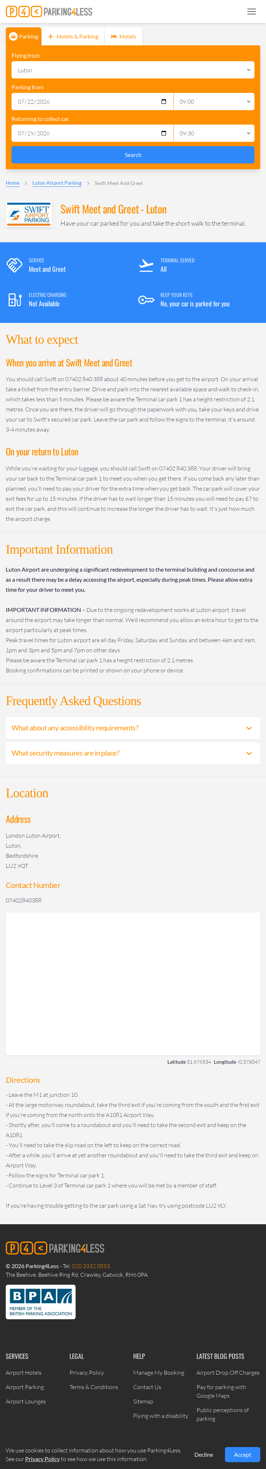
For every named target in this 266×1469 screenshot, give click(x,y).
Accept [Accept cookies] (242, 1454)
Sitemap (143, 1401)
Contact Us (147, 1387)
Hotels (122, 36)
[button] (251, 11)
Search (133, 154)
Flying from (26, 55)
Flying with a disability (160, 1415)
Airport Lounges (26, 1401)
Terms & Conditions (93, 1387)
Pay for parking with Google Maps (221, 1391)
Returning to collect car (40, 118)
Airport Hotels (23, 1372)
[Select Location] (133, 69)
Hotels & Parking (72, 36)
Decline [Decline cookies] (203, 1454)
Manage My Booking (158, 1372)
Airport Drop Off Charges (228, 1372)
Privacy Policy (86, 1372)
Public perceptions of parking (223, 1414)
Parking (23, 36)
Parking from (28, 87)
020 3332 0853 (91, 1266)
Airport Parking (25, 1387)
